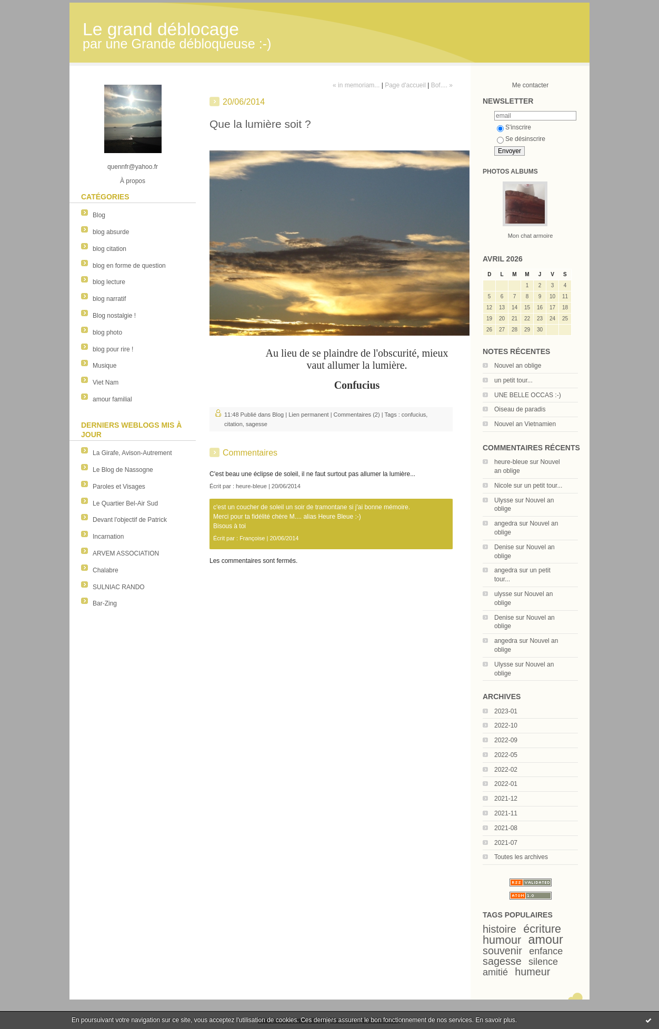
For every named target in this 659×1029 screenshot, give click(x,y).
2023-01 (505, 711)
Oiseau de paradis (519, 409)
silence (543, 961)
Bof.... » (442, 85)
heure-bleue (511, 462)
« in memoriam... (356, 85)
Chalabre (105, 570)
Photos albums (510, 171)
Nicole (503, 485)
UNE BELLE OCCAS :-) (527, 395)
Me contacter (530, 85)
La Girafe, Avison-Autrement (132, 453)
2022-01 (505, 784)
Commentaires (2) (357, 414)
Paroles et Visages (119, 486)
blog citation (109, 249)
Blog (99, 215)
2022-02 (505, 769)
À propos (132, 181)
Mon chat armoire (530, 236)
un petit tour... (513, 380)
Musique (104, 365)
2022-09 (505, 740)
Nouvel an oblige (517, 365)
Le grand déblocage (161, 29)
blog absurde (111, 232)
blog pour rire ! (113, 349)
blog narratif (109, 298)
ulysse (503, 594)
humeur (532, 971)
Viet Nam (105, 382)
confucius (414, 414)
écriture (542, 928)
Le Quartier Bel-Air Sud (125, 503)
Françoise (252, 538)
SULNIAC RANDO (119, 587)
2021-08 (505, 828)
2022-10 (505, 725)
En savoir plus (495, 1020)
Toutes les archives (521, 857)
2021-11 (505, 813)
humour (502, 939)
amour (545, 939)
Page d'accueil (405, 85)
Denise (504, 547)
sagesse (502, 961)
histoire (499, 929)
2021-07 (505, 842)
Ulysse (503, 500)
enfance (546, 951)
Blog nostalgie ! (114, 315)
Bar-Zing (105, 603)
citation (233, 424)
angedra (505, 523)
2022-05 (505, 755)
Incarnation (108, 536)
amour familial (112, 399)
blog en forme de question (129, 265)
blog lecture (109, 282)
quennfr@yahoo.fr (132, 166)
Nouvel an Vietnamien (525, 424)
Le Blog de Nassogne (123, 469)
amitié (495, 972)
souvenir (502, 950)
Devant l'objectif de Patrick (130, 519)
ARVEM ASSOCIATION (126, 553)
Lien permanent (308, 414)
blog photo (107, 332)
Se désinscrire (521, 139)
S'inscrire (514, 127)
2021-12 (505, 798)
